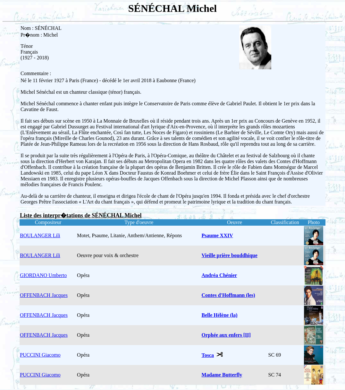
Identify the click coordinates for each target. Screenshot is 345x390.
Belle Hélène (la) (220, 315)
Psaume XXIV (217, 235)
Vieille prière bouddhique (229, 255)
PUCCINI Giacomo (40, 355)
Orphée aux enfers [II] (226, 335)
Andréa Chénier (219, 275)
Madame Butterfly (222, 374)
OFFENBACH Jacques (44, 295)
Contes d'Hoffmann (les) (228, 295)
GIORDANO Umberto (43, 275)
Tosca (208, 355)
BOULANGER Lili (40, 235)
